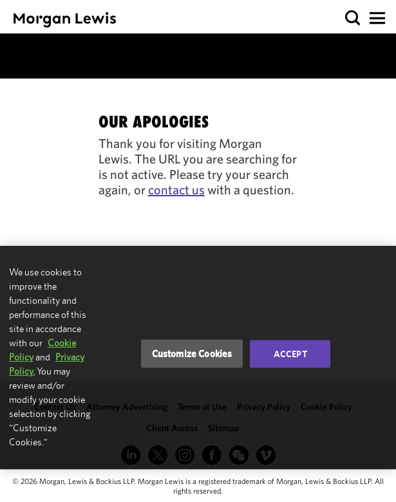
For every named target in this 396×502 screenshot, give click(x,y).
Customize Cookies (192, 354)
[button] (353, 18)
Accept (290, 354)
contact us (176, 189)
